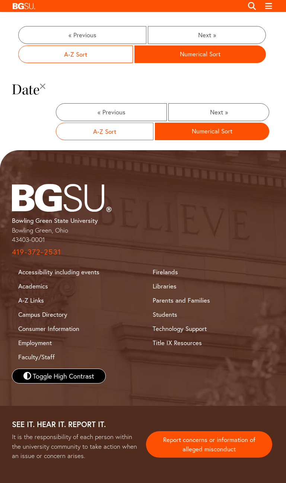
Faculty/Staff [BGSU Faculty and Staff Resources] (36, 357)
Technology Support (180, 328)
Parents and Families (181, 300)
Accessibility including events (58, 272)
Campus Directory (42, 314)
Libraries (165, 286)
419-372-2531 (36, 252)
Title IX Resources (177, 342)
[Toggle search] (252, 6)
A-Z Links (31, 300)
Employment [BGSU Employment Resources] (35, 342)
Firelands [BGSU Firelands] (165, 272)
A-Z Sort (75, 54)
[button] (126, 6)
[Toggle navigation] (269, 6)
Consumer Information (48, 328)
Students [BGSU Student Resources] (165, 314)
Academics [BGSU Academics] (33, 286)
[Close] (42, 86)
